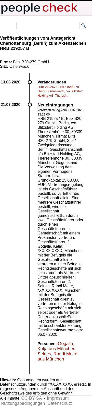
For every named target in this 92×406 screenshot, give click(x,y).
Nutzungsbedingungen (23, 403)
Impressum (58, 398)
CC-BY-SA (31, 398)
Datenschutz (60, 403)
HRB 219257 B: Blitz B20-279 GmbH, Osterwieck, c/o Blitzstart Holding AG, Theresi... (60, 91)
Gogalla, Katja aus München (56, 346)
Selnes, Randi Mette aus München (57, 356)
